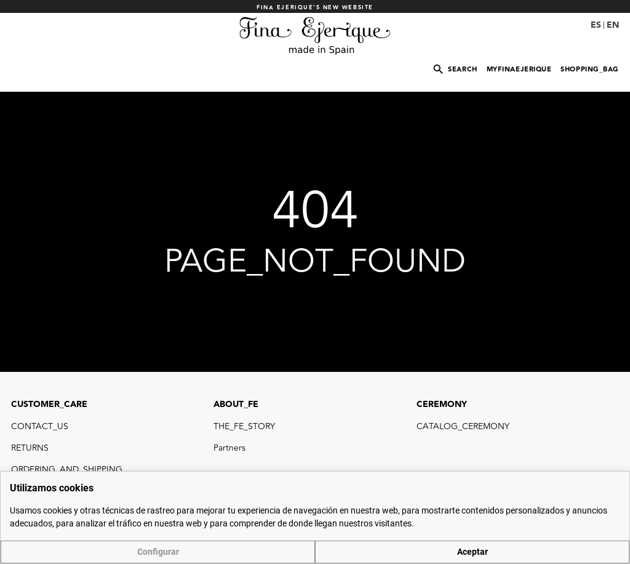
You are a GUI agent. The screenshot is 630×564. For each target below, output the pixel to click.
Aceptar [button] (472, 552)
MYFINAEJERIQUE (519, 69)
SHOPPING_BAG (589, 69)
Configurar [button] (158, 552)
